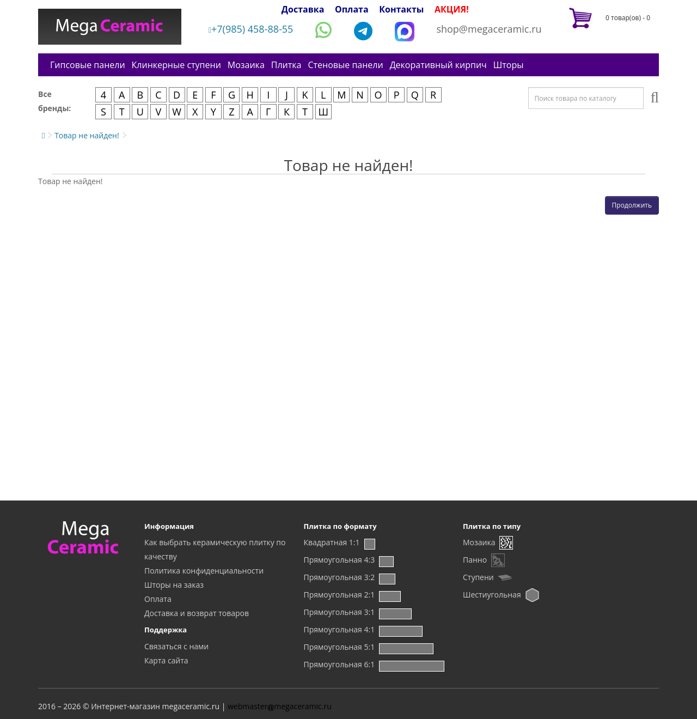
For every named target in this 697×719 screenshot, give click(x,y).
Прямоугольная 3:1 (339, 612)
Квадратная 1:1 (332, 542)
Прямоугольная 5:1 (339, 647)
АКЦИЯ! (452, 9)
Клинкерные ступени (176, 65)
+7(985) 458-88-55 (251, 28)
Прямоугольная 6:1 (339, 664)
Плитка (286, 65)
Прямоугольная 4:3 (339, 560)
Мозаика (246, 65)
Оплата (352, 9)
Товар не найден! (86, 135)
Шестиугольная (492, 594)
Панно (475, 560)
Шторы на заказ (174, 585)
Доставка (303, 9)
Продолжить (632, 205)
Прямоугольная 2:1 (339, 594)
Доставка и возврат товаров (196, 613)
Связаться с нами (176, 646)
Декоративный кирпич (438, 65)
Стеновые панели (345, 65)
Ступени (478, 577)
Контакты (401, 9)
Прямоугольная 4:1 (339, 629)
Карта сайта (166, 660)
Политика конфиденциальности (204, 570)
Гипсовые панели (87, 65)
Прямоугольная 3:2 (339, 577)
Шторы (508, 65)
